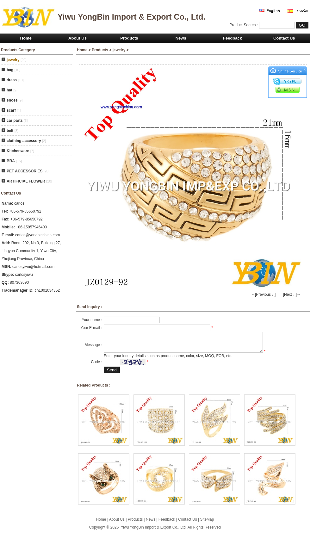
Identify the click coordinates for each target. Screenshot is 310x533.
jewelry (119, 50)
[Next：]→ (292, 294)
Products (129, 38)
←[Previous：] (263, 294)
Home (26, 38)
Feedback (232, 38)
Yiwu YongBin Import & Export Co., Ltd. (154, 527)
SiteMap (207, 519)
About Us (77, 38)
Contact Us (284, 38)
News (181, 38)
